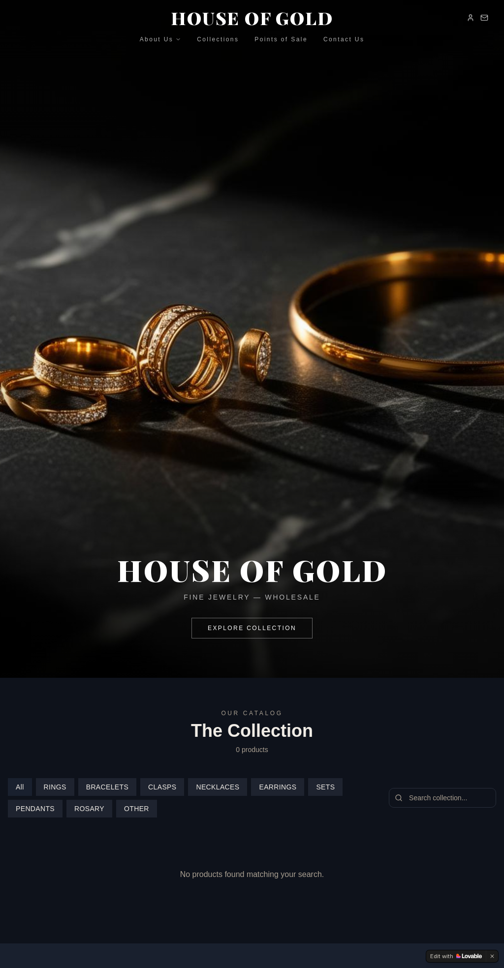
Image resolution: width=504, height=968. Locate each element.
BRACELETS (107, 787)
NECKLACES (217, 787)
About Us (161, 39)
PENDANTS (35, 809)
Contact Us (343, 39)
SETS (325, 787)
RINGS (55, 787)
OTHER (136, 809)
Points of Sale (281, 39)
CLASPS (162, 787)
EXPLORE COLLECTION (252, 628)
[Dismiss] (492, 956)
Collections (218, 39)
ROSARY (89, 809)
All (20, 787)
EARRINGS (277, 787)
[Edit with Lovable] (456, 956)
